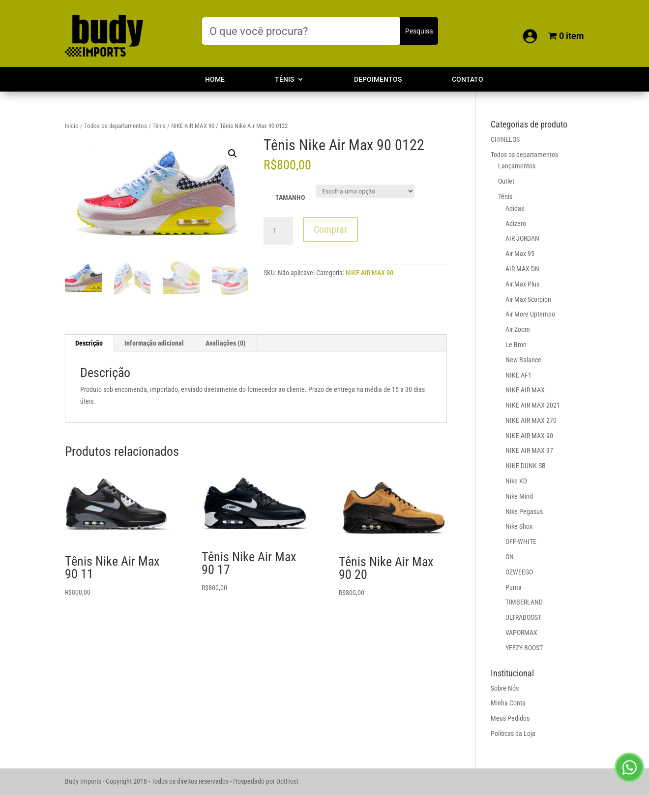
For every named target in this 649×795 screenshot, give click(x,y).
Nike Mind (519, 496)
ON (509, 557)
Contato (467, 79)
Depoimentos (378, 79)
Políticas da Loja (513, 733)
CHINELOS (505, 139)
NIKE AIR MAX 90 (192, 125)
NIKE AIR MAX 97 (529, 450)
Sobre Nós (505, 688)
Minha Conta (508, 703)
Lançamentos (516, 166)
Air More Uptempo (530, 314)
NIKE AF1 (518, 375)
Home (215, 79)
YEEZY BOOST (524, 648)
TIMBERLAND (524, 602)
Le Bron (516, 345)
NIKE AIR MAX (525, 390)
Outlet (506, 181)
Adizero (515, 223)
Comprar (330, 229)
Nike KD (516, 481)
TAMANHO (290, 197)
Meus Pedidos (510, 718)
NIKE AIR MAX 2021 (532, 405)
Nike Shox (518, 526)
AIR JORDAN (522, 238)
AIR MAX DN (522, 269)
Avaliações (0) (226, 343)
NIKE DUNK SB (525, 466)
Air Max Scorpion (528, 299)
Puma (513, 587)
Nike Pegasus (524, 511)
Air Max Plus (522, 284)
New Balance (523, 360)
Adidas (514, 208)
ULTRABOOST (523, 617)
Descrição (89, 343)
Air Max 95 (519, 253)
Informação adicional (154, 343)
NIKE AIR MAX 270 (531, 420)
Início (72, 125)
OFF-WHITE (520, 541)
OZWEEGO (519, 572)
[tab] (89, 343)
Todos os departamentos (115, 125)
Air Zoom (517, 329)
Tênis (284, 79)
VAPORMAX (521, 632)
